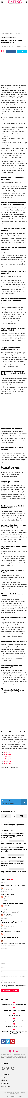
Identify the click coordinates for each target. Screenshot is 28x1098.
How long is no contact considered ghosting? (12, 864)
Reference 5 (7, 761)
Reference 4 (7, 759)
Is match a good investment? (11, 857)
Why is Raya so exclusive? (10, 912)
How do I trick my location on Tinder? (13, 844)
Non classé (4, 1082)
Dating (11, 833)
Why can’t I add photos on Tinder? (12, 903)
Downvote (21, 816)
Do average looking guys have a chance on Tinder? (12, 836)
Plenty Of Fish (5, 1083)
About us (13, 1096)
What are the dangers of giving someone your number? (11, 921)
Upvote (6, 816)
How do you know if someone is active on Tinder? (14, 850)
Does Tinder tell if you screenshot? (12, 931)
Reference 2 (7, 754)
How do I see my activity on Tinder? (13, 885)
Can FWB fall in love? (8, 894)
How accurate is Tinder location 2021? (14, 1005)
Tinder (3, 1085)
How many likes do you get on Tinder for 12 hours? (13, 872)
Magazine (4, 1080)
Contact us (19, 1096)
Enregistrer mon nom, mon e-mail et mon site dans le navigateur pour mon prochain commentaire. (14, 977)
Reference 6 (7, 763)
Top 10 (7, 1096)
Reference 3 (7, 757)
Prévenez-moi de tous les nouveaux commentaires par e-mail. (11, 981)
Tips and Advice (19, 833)
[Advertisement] (14, 18)
